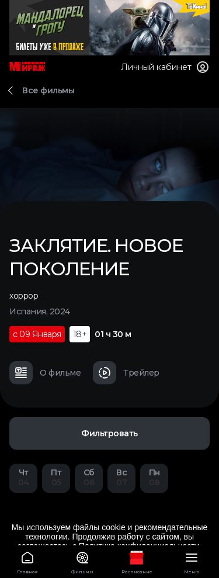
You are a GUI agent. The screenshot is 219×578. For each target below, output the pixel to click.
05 (56, 477)
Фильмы (82, 561)
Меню (191, 561)
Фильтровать (109, 433)
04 (23, 477)
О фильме (45, 372)
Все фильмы (48, 90)
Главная (27, 561)
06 (88, 477)
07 (121, 477)
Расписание (137, 561)
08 (154, 477)
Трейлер (126, 372)
